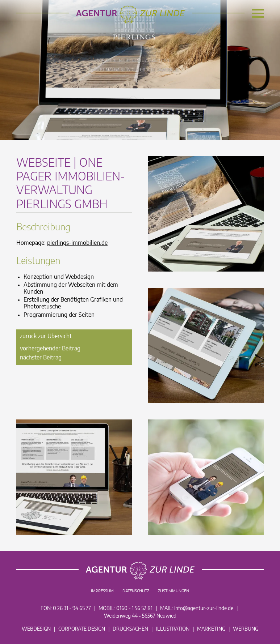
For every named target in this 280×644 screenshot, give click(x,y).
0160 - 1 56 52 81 (134, 608)
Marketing (211, 629)
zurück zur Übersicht (46, 336)
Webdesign (36, 629)
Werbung (245, 629)
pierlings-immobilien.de (77, 243)
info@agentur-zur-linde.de (203, 608)
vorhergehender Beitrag (50, 348)
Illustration (172, 629)
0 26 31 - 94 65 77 (72, 608)
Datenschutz (135, 591)
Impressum (102, 591)
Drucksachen (130, 629)
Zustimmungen (173, 591)
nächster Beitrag (41, 358)
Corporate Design (81, 629)
